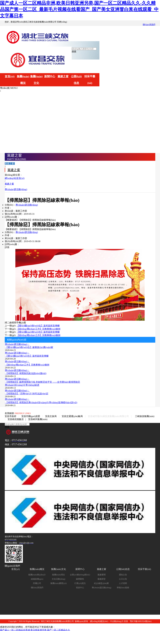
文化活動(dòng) (58, 578)
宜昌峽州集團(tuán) (37, 418)
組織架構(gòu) (37, 578)
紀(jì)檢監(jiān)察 (101, 583)
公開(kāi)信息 (74, 79)
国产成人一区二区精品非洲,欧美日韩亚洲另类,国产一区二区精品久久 (35, 629)
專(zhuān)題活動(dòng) (27, 204)
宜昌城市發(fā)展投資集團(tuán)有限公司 (108, 415)
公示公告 (123, 578)
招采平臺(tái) (87, 79)
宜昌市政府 (10, 415)
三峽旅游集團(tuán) (144, 415)
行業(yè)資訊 (80, 583)
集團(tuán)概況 (22, 79)
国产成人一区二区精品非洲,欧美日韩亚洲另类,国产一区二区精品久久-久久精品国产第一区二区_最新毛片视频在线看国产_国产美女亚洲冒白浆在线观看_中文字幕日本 (79, 9)
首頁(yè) (9, 75)
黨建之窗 (61, 75)
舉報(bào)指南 (123, 587)
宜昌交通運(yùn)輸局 (72, 415)
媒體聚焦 (80, 578)
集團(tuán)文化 (35, 79)
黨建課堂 (102, 578)
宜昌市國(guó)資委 (30, 415)
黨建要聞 (102, 574)
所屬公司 (37, 583)
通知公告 (123, 574)
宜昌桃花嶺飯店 (16, 418)
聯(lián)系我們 (149, 25)
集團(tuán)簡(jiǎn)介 (37, 574)
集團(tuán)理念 (58, 574)
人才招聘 (123, 583)
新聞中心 (48, 75)
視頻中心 (80, 587)
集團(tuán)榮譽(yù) (58, 583)
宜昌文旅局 (51, 415)
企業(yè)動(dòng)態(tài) (80, 574)
